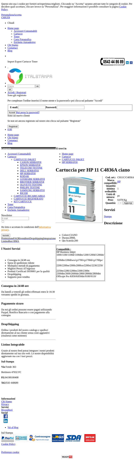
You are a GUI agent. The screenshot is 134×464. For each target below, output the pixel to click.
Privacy (5, 404)
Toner (16, 36)
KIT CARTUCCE (23, 201)
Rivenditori (7, 410)
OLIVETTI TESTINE (31, 184)
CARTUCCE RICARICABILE (29, 196)
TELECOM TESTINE (31, 168)
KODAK (24, 176)
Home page (13, 28)
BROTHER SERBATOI (32, 182)
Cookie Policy (8, 444)
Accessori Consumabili (25, 31)
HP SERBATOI (28, 173)
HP (118, 181)
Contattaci (12, 48)
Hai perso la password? (27, 112)
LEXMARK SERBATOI (32, 179)
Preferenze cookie (10, 452)
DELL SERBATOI (29, 170)
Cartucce (18, 33)
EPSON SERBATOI (30, 165)
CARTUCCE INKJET (25, 159)
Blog (9, 50)
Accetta (18, 14)
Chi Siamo (12, 45)
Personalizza (7, 14)
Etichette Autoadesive (25, 42)
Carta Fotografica (22, 39)
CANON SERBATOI (30, 162)
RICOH (24, 193)
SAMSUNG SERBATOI (32, 190)
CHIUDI (5, 17)
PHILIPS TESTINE (30, 187)
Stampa (108, 216)
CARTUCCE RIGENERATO (28, 198)
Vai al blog (12, 427)
